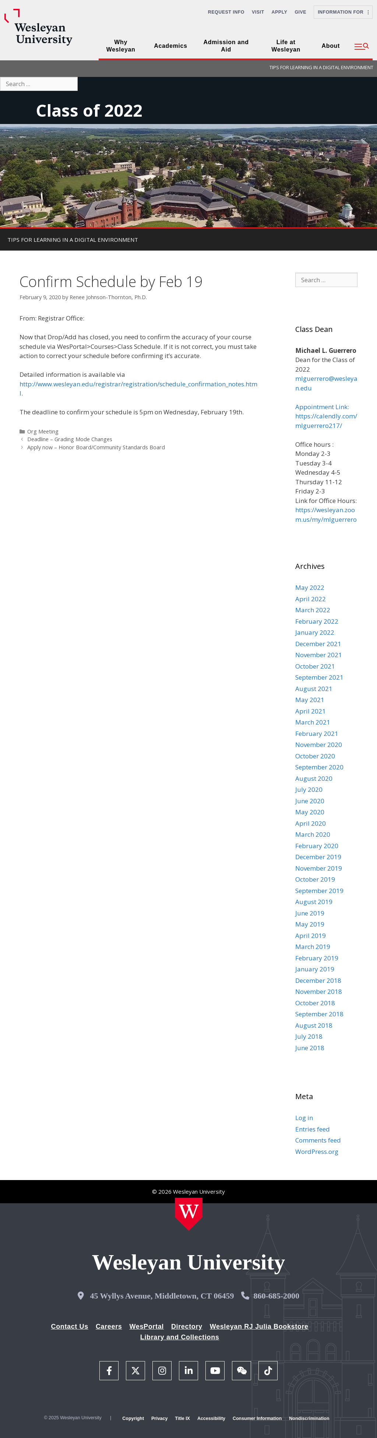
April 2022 (310, 599)
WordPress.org (316, 1151)
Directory (186, 1326)
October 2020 (315, 756)
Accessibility (211, 1418)
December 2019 (318, 857)
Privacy (159, 1418)
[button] (362, 47)
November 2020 (318, 744)
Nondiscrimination (309, 1418)
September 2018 (319, 1014)
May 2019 (309, 924)
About (331, 46)
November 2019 (318, 868)
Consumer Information (257, 1418)
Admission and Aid (226, 46)
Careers (109, 1326)
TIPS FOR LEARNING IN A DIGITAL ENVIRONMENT (321, 67)
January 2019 (314, 969)
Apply (280, 12)
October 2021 (315, 666)
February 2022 (316, 621)
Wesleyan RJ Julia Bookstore (259, 1326)
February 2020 (316, 846)
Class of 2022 (89, 110)
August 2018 (313, 1025)
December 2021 (318, 644)
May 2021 (309, 699)
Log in (304, 1117)
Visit (258, 12)
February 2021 (316, 733)
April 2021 (310, 711)
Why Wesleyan (120, 46)
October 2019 (315, 879)
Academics (170, 46)
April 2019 (310, 935)
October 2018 (315, 1003)
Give (300, 12)
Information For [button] (343, 12)
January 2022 (314, 632)
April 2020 (310, 823)
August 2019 (313, 901)
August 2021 (313, 688)
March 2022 (312, 610)
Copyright (133, 1418)
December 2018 (318, 980)
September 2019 (319, 890)
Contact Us (69, 1326)
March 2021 (312, 722)
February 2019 (316, 958)
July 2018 (309, 1036)
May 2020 (309, 812)
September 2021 (319, 677)
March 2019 (312, 946)
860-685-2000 (276, 1295)
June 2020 (309, 801)
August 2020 (313, 778)
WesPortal (146, 1326)
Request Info (226, 12)
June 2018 (309, 1048)
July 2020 (309, 789)
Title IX (182, 1418)
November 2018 (318, 991)
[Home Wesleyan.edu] (188, 1214)
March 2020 (312, 834)
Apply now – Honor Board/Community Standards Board (96, 447)
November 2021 (318, 655)
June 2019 (309, 913)
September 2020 (319, 767)
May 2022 (309, 587)
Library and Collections (179, 1337)
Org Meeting (43, 431)
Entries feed (312, 1129)
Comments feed (318, 1140)
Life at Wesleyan (285, 46)
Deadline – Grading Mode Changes (69, 439)
